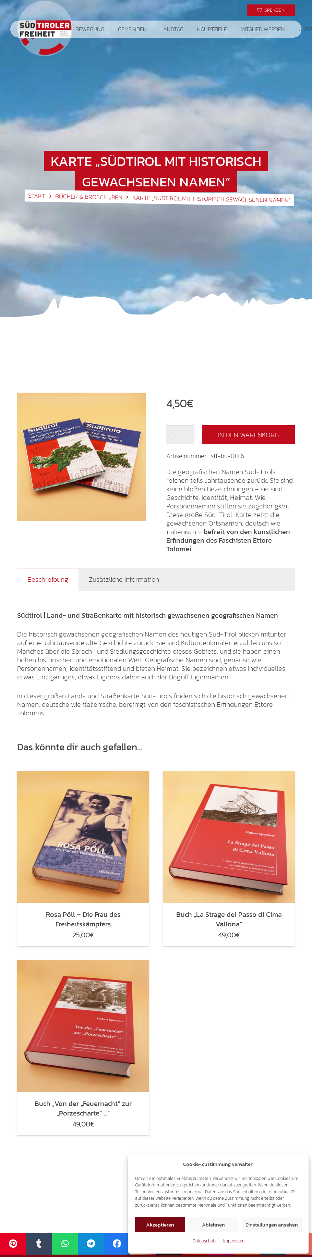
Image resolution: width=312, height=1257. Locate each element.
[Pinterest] (13, 1244)
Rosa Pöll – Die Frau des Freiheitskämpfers (83, 919)
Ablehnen (213, 1225)
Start (36, 196)
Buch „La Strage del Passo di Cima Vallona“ (229, 919)
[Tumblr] (39, 1244)
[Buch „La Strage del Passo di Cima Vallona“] (229, 837)
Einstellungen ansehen (271, 1225)
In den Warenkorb (248, 435)
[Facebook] (117, 1244)
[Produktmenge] (180, 434)
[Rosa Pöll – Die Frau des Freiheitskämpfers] (83, 837)
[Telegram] (91, 1244)
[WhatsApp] (65, 1244)
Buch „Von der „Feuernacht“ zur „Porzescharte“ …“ (83, 1108)
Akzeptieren (160, 1225)
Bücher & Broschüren (88, 197)
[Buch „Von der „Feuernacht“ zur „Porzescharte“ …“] (83, 1026)
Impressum (233, 1240)
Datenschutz (204, 1240)
